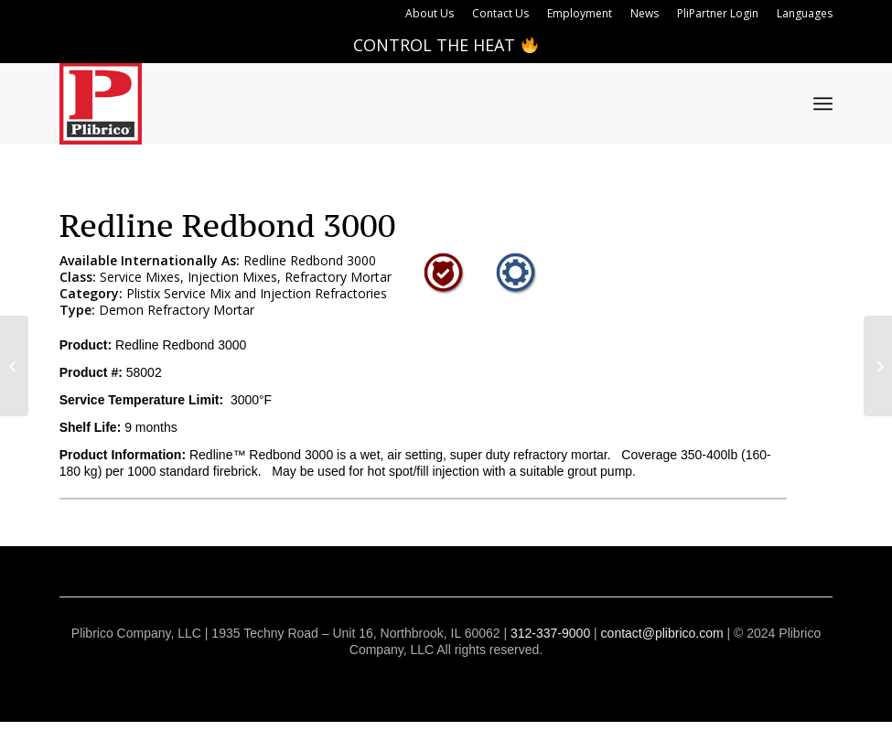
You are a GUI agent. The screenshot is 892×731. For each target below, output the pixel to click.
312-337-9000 (550, 633)
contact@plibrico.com (662, 633)
